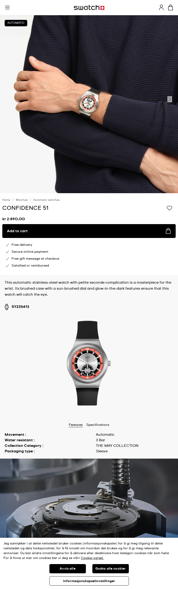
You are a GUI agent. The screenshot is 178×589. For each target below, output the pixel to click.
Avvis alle (67, 568)
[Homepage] (89, 7)
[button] (7, 7)
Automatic (15, 23)
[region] (89, 563)
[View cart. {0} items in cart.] (170, 7)
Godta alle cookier (110, 568)
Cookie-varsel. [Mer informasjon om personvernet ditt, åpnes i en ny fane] (92, 558)
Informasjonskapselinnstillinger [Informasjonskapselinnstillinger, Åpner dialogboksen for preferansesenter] (89, 581)
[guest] (161, 7)
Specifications (97, 425)
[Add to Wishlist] (169, 207)
